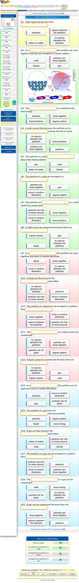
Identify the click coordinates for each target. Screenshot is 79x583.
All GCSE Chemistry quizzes (8, 133)
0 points (14, 102)
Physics (34, 6)
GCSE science (8, 113)
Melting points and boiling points (6, 56)
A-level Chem (50, 6)
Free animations (10, 6)
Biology (20, 6)
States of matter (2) (6, 51)
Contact (8, 151)
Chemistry (27, 6)
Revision (41, 6)
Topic (8, 28)
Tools (57, 6)
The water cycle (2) (6, 98)
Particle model (6, 36)
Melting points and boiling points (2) (6, 62)
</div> (47, 295)
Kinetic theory (6, 89)
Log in (64, 8)
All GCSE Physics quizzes (8, 138)
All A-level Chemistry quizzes (8, 143)
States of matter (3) (6, 73)
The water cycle (6, 93)
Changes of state (6, 40)
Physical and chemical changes (6, 84)
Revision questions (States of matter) (6, 104)
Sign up (64, 6)
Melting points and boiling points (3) (6, 68)
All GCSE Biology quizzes (8, 128)
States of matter (6, 31)
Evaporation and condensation (6, 78)
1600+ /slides (8, 119)
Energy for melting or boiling (6, 46)
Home (2, 6)
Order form (8, 147)
